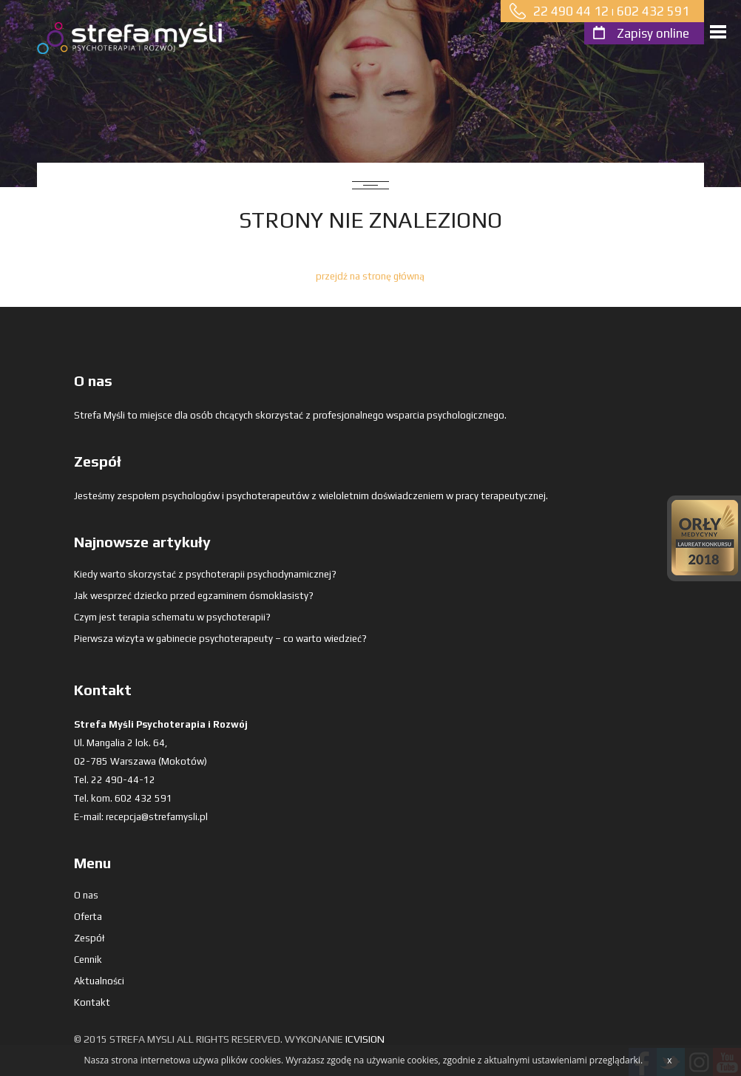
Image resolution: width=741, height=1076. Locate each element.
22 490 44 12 (571, 11)
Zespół (89, 938)
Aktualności (99, 981)
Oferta (88, 916)
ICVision (365, 1039)
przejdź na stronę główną (370, 276)
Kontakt (92, 1002)
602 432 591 (653, 11)
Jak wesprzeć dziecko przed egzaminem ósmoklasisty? (194, 595)
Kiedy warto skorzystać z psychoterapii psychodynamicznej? (205, 574)
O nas (86, 895)
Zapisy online (653, 33)
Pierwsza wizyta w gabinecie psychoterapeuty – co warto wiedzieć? (220, 638)
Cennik (88, 959)
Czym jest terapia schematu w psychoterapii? (172, 617)
